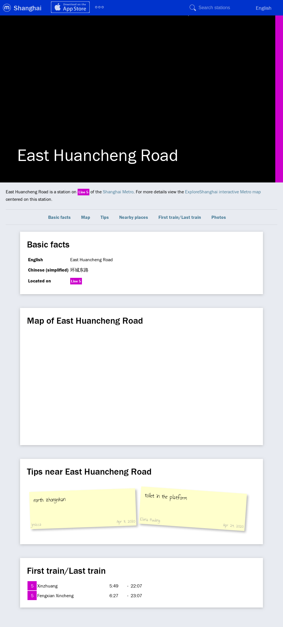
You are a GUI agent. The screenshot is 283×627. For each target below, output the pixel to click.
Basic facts (59, 217)
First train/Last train (179, 217)
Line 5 (83, 192)
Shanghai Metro (118, 191)
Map (85, 217)
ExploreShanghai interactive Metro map (223, 191)
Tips (105, 217)
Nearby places (133, 217)
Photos (218, 217)
